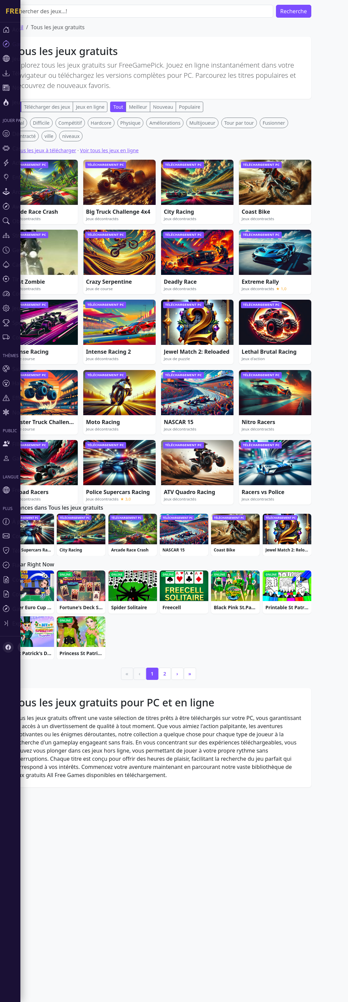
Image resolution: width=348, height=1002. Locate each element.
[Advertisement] (179, 165)
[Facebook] (8, 647)
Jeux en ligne (110, 107)
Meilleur (158, 107)
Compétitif (90, 223)
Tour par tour (259, 223)
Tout (138, 107)
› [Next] (197, 880)
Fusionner (294, 223)
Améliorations (185, 223)
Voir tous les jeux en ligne (129, 251)
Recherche (314, 11)
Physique (151, 223)
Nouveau (183, 107)
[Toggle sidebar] (41, 623)
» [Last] (210, 880)
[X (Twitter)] (23, 647)
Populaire (210, 107)
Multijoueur (223, 223)
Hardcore (121, 223)
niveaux (91, 236)
